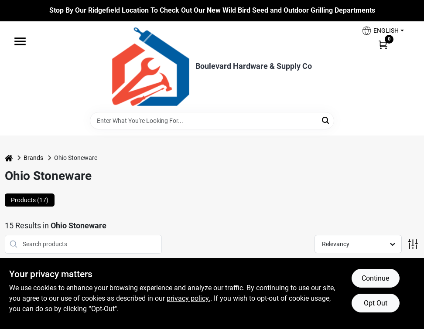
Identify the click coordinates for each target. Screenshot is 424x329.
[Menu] (20, 41)
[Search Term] (212, 120)
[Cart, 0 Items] (383, 44)
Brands (33, 157)
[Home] (9, 158)
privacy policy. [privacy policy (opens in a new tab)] (188, 298)
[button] (382, 30)
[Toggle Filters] (413, 244)
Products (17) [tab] (29, 200)
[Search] (326, 120)
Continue (375, 278)
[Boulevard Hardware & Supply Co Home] (150, 66)
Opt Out (375, 303)
